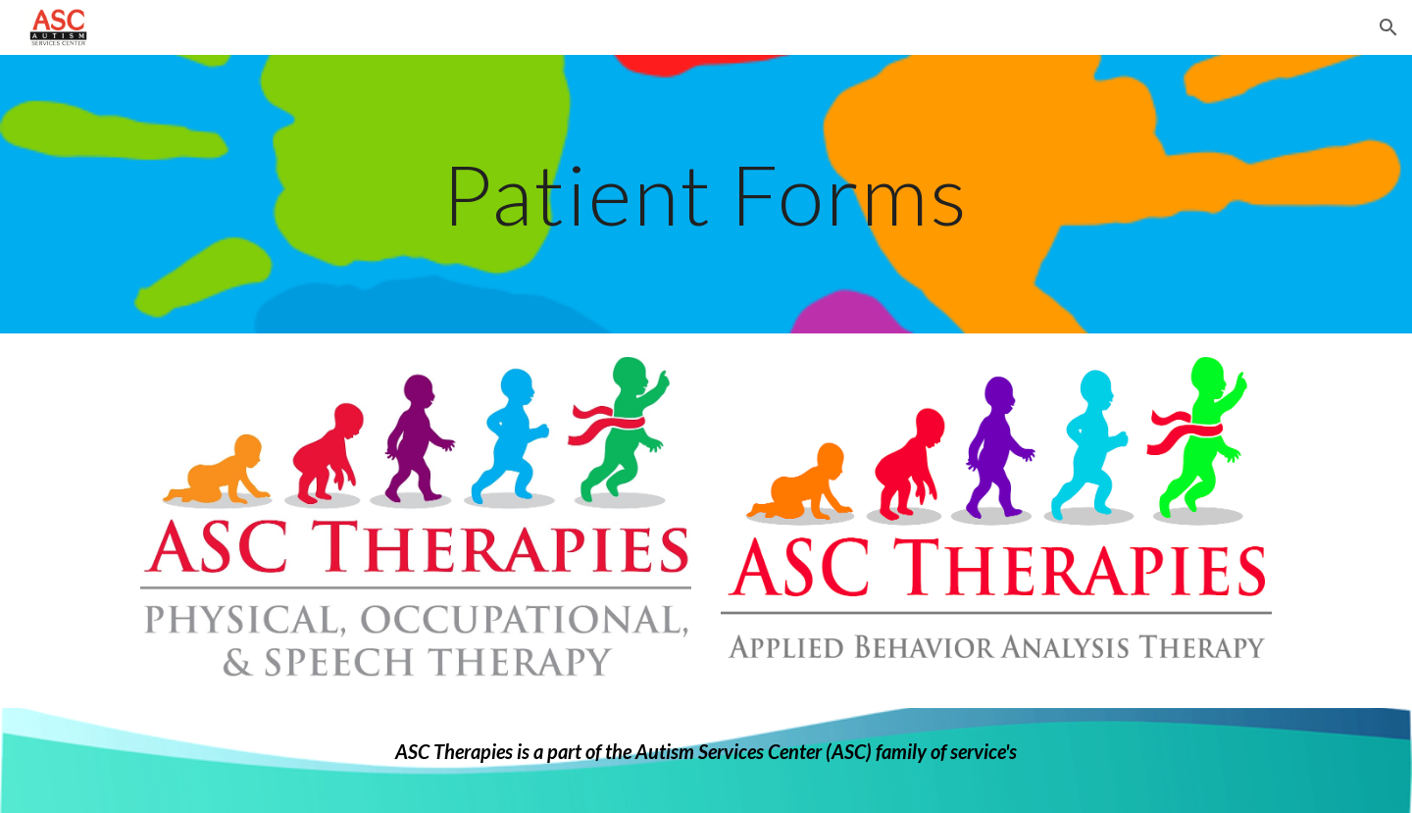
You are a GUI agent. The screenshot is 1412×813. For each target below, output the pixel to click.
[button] (1388, 27)
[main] (706, 193)
